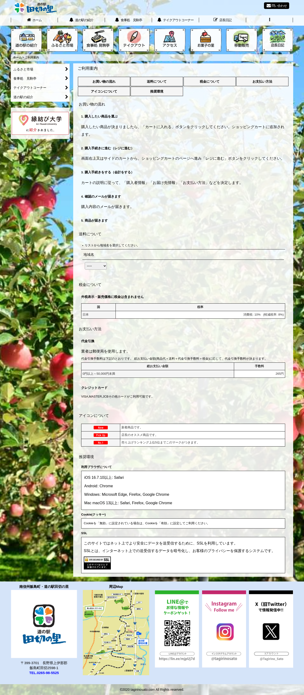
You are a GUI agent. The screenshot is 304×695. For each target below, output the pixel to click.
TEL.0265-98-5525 (44, 673)
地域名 (89, 254)
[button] (269, 20)
